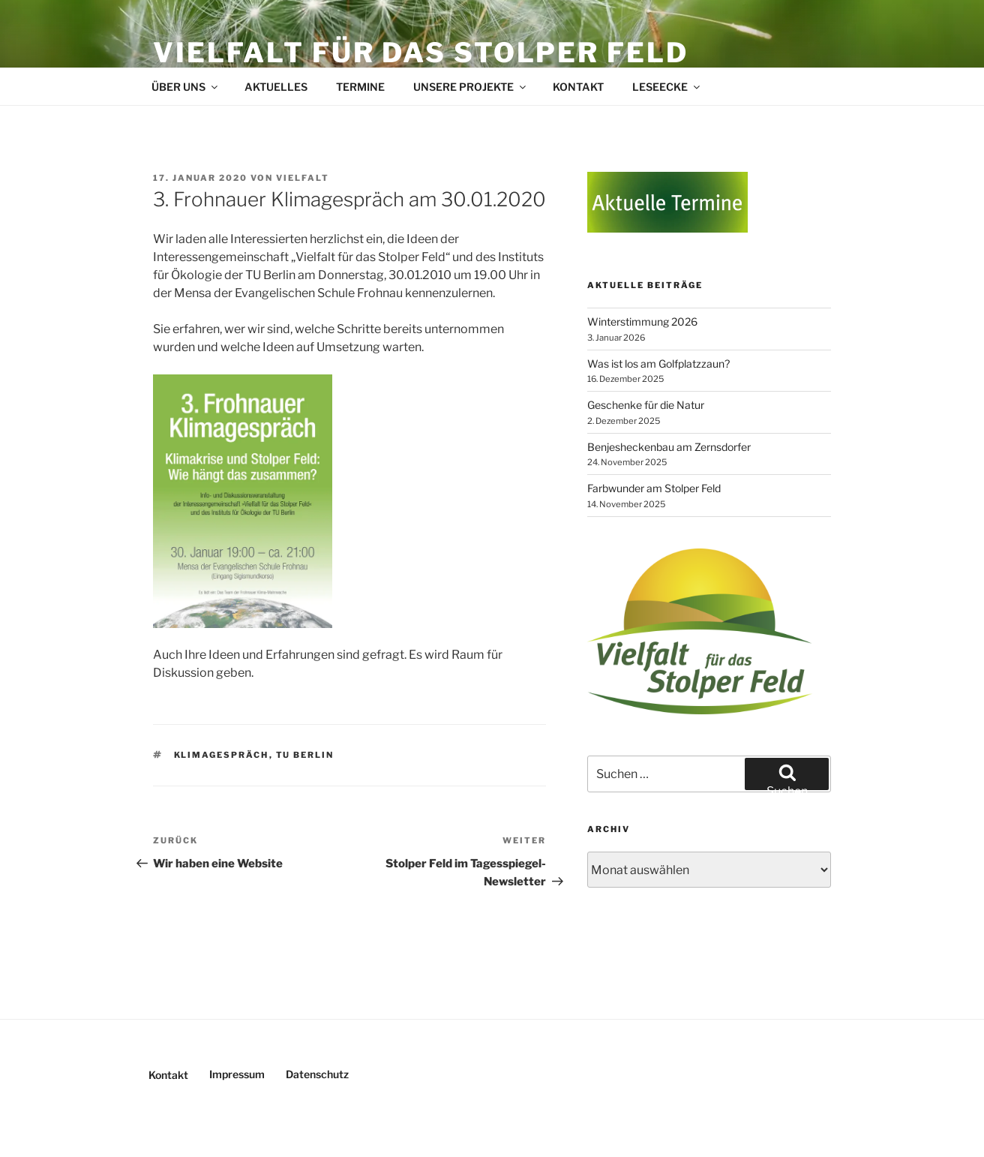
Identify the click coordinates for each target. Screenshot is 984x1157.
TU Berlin (305, 755)
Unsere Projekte (470, 86)
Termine (360, 86)
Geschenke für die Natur (645, 404)
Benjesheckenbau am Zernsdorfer (669, 446)
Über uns (186, 86)
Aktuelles (276, 86)
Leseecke (667, 86)
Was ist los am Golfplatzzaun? (658, 363)
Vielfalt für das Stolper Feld (420, 52)
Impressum (237, 1074)
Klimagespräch (221, 755)
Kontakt (578, 86)
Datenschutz (317, 1074)
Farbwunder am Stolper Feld (654, 488)
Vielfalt (302, 178)
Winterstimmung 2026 (642, 321)
